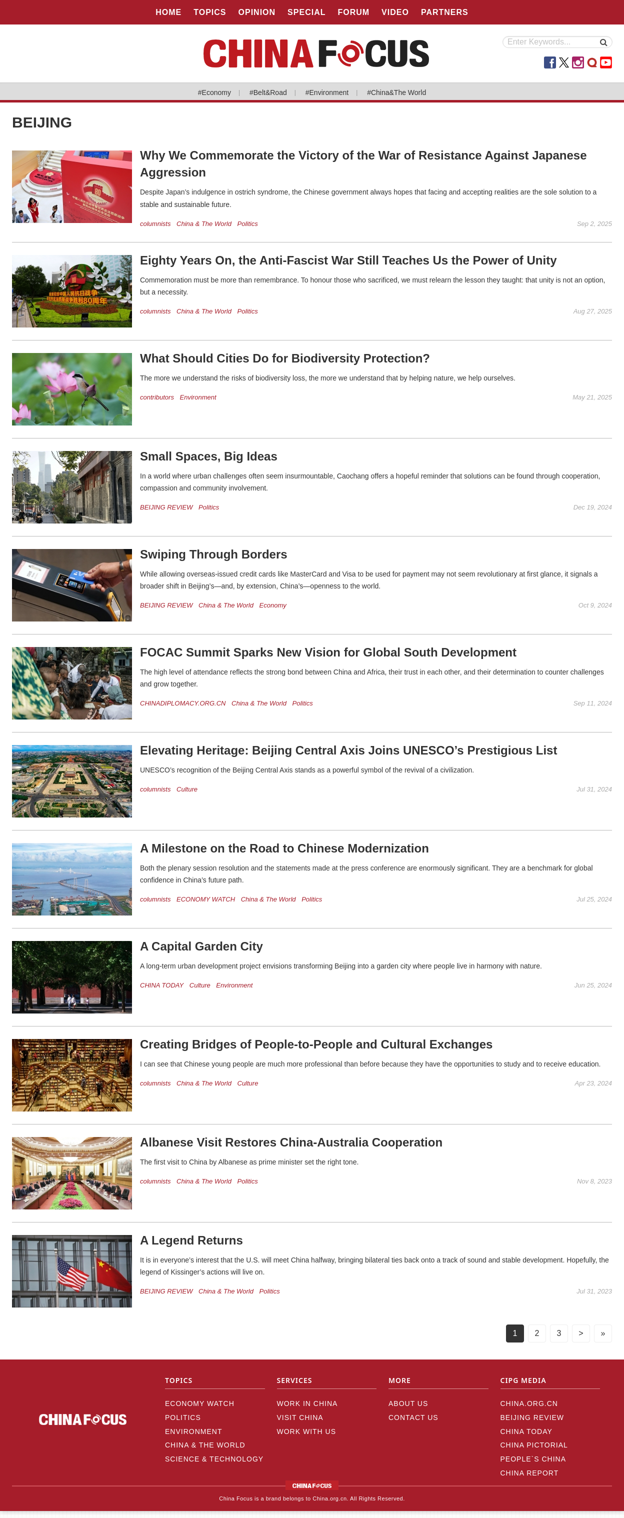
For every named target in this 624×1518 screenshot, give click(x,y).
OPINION (257, 12)
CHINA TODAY (162, 985)
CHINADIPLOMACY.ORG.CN (183, 703)
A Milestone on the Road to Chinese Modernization (284, 848)
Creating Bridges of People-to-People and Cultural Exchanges (316, 1044)
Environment (198, 397)
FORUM (354, 12)
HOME (169, 12)
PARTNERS (444, 12)
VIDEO (395, 12)
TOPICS (210, 12)
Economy (273, 605)
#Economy (214, 92)
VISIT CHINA (300, 1418)
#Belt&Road (268, 92)
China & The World (204, 224)
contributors (157, 397)
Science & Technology (214, 1459)
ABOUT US (408, 1404)
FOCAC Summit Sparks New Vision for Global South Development (328, 652)
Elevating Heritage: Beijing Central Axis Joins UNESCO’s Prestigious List (348, 750)
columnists (155, 224)
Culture (187, 789)
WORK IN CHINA (307, 1404)
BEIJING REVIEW (166, 507)
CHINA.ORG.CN (529, 1404)
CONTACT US (413, 1418)
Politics (248, 224)
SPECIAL (307, 12)
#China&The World (396, 92)
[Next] (581, 1333)
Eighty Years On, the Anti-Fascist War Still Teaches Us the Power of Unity (348, 260)
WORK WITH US (306, 1432)
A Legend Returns (191, 1240)
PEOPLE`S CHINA (533, 1459)
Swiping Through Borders (214, 554)
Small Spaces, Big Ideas (209, 456)
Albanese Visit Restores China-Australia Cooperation (291, 1142)
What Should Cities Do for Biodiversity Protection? (285, 358)
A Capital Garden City (201, 946)
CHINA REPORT (529, 1473)
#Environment (327, 92)
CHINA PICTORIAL (534, 1445)
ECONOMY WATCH (205, 899)
